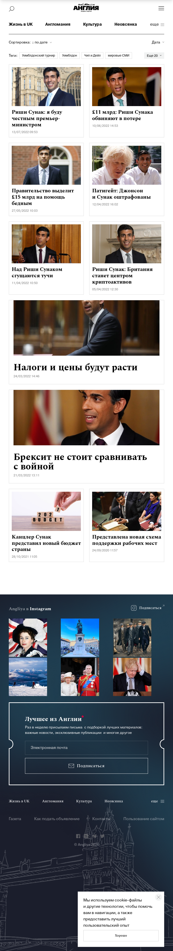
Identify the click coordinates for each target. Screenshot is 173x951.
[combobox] (42, 42)
